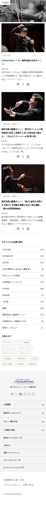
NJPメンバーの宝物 (11, 276)
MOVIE (5, 263)
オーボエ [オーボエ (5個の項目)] (8, 342)
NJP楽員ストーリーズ (11, 282)
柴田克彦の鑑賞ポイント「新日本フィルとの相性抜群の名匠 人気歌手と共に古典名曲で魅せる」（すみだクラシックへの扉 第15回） (22, 132)
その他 (5, 302)
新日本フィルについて (12, 413)
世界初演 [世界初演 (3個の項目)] (22, 359)
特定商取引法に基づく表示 (14, 480)
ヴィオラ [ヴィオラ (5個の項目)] (26, 353)
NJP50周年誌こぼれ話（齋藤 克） (17, 269)
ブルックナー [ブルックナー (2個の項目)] (26, 348)
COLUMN (7, 55)
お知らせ (7, 445)
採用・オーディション (12, 453)
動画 (4, 308)
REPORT (6, 295)
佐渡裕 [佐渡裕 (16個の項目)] (21, 364)
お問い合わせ (28, 485)
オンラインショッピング (12, 467)
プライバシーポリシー (12, 485)
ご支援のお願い (10, 430)
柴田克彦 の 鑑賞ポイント (13, 124)
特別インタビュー (10, 328)
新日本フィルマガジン (12, 438)
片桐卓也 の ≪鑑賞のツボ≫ (14, 321)
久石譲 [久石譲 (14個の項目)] (34, 359)
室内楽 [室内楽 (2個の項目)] (32, 364)
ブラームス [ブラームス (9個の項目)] (9, 348)
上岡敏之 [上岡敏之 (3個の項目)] (8, 359)
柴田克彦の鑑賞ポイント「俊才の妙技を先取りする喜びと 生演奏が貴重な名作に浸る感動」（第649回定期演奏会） (22, 205)
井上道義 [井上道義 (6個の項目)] (8, 364)
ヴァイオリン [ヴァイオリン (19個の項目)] (10, 353)
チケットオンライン (11, 460)
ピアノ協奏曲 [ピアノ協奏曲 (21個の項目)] (24, 342)
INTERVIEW (7, 256)
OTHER (5, 289)
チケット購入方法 (10, 421)
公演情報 (7, 404)
